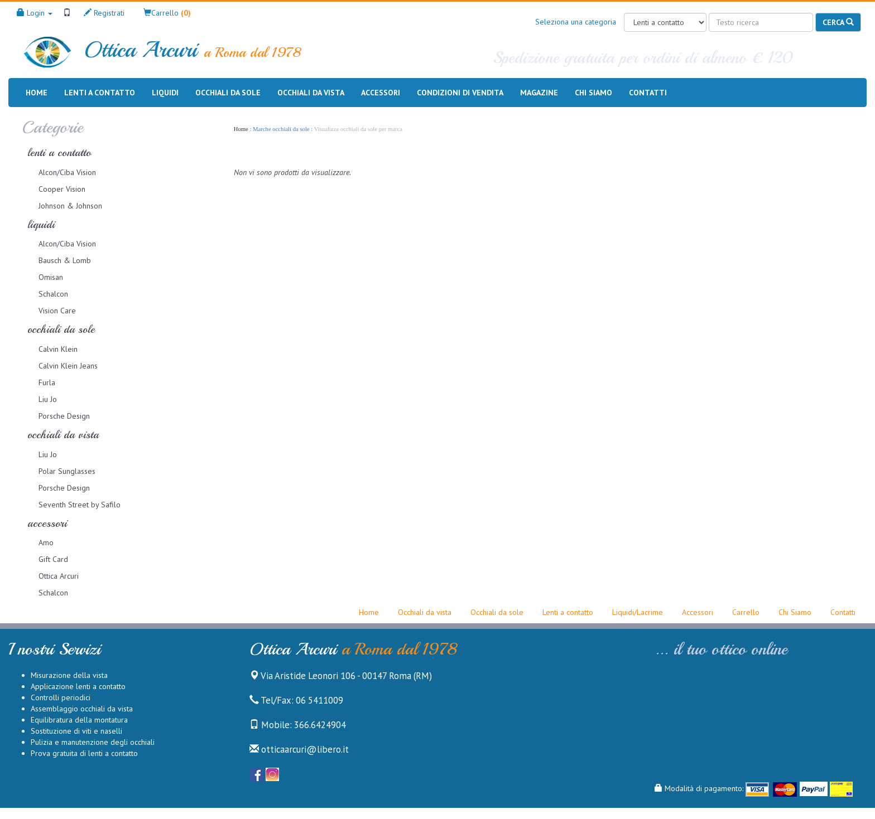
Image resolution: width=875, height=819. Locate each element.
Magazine (539, 92)
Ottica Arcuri (59, 576)
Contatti (648, 92)
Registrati (104, 13)
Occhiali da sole (228, 93)
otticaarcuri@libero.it (299, 749)
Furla (47, 382)
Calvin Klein (58, 349)
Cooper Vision (62, 189)
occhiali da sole (61, 329)
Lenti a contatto (99, 93)
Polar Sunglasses (67, 471)
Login (34, 13)
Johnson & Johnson (70, 206)
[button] (167, 13)
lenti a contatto (59, 152)
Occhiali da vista (310, 93)
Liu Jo (48, 399)
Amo (46, 542)
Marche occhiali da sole (281, 129)
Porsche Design (64, 416)
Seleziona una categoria (575, 22)
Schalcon (53, 294)
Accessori (380, 93)
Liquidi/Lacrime (637, 612)
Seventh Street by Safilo (80, 505)
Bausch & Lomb (65, 260)
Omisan (51, 277)
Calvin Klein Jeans (68, 366)
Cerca (838, 22)
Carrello (745, 612)
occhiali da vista (63, 435)
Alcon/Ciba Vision (67, 172)
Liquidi (165, 93)
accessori (47, 523)
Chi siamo (593, 92)
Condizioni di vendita (460, 92)
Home (36, 92)
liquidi (41, 224)
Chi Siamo (794, 612)
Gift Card (53, 559)
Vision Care (57, 311)
